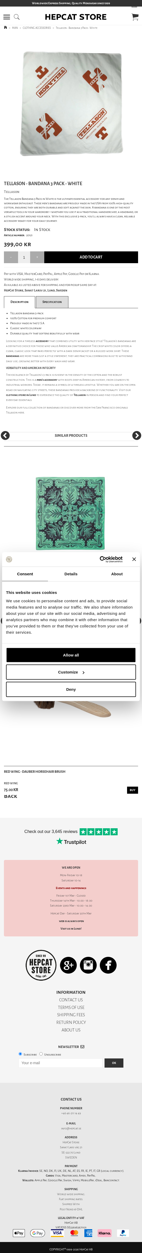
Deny (71, 689)
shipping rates (73, 1199)
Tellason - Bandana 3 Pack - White (76, 28)
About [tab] (117, 574)
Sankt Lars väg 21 (71, 1147)
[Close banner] (134, 559)
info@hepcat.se (71, 1128)
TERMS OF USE (71, 1007)
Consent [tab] (25, 574)
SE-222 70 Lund (71, 1153)
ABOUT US (71, 1030)
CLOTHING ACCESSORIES (37, 28)
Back (10, 796)
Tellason (12, 413)
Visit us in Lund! (71, 929)
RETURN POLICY (71, 1022)
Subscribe (30, 1055)
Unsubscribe (52, 1055)
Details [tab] (71, 574)
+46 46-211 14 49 (71, 1113)
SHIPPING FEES (71, 1015)
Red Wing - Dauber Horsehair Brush (34, 771)
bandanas (53, 408)
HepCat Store (71, 1142)
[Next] (136, 435)
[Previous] (5, 435)
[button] (6, 17)
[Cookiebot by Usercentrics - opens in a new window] (100, 559)
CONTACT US (71, 1000)
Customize (71, 672)
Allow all (71, 655)
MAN (15, 28)
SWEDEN (71, 1158)
